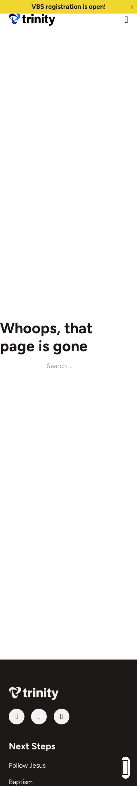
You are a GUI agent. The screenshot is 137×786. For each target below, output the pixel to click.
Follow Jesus (27, 765)
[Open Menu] (126, 20)
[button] (126, 768)
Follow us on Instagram (53, 716)
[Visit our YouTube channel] (16, 716)
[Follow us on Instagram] (61, 716)
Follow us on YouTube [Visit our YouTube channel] (8, 716)
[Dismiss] (132, 7)
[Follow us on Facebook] (39, 716)
